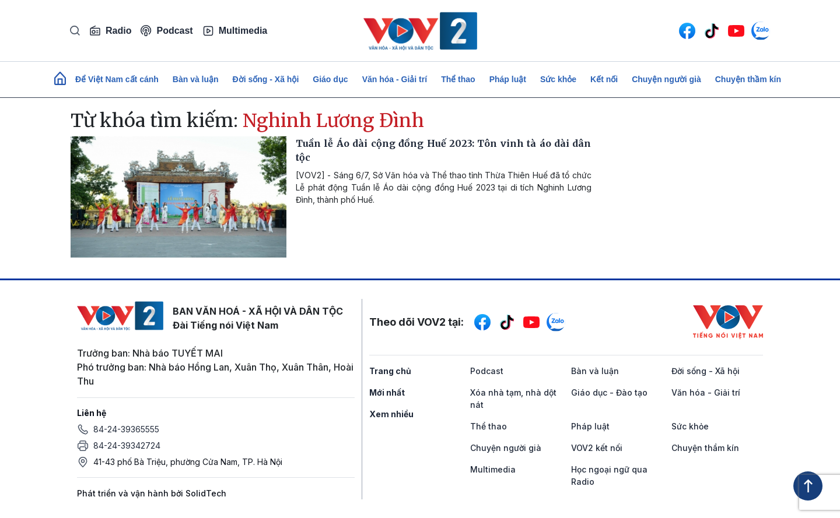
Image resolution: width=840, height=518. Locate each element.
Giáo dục (330, 79)
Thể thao (458, 79)
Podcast (166, 30)
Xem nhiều (391, 414)
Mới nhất (387, 392)
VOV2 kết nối (596, 448)
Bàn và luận (196, 79)
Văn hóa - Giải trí (394, 79)
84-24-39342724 (126, 445)
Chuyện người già (666, 79)
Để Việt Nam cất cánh (117, 79)
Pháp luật (507, 79)
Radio (110, 31)
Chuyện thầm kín (748, 79)
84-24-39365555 (126, 429)
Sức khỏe (558, 79)
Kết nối (604, 79)
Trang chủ (390, 371)
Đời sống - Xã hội (266, 79)
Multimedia (235, 31)
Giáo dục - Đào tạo (609, 392)
